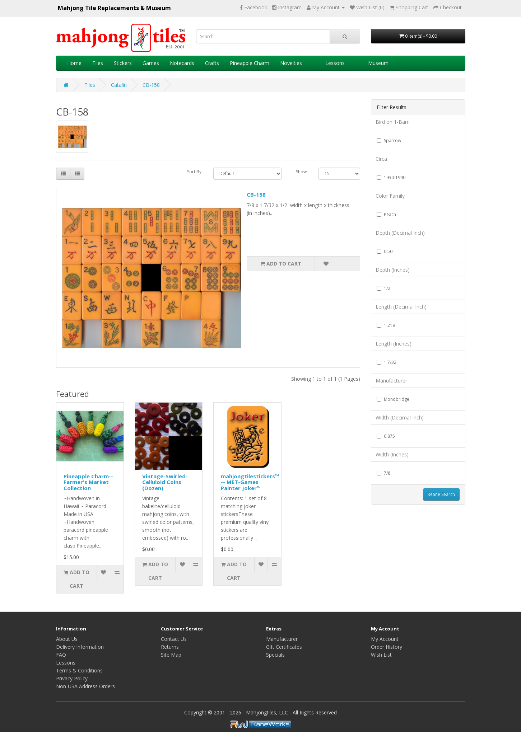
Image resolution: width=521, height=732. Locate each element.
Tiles (97, 63)
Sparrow (389, 140)
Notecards (182, 63)
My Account (385, 638)
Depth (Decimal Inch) (400, 232)
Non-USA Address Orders (85, 686)
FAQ (61, 654)
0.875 (386, 436)
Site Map (171, 654)
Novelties (291, 63)
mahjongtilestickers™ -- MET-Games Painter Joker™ (250, 482)
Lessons (335, 63)
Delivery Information (80, 646)
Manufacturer (391, 380)
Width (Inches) (392, 454)
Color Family (390, 195)
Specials (275, 654)
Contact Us (174, 638)
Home (74, 63)
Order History (386, 646)
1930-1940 (391, 177)
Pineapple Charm (249, 63)
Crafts (212, 63)
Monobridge (393, 399)
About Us (67, 638)
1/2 (383, 288)
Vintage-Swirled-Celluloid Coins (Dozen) (165, 482)
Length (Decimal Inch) (401, 306)
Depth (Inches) (393, 269)
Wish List (381, 654)
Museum (378, 63)
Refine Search (441, 494)
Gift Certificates (284, 646)
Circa (381, 158)
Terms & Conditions (79, 670)
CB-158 (151, 84)
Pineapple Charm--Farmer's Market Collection (88, 482)
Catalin (119, 84)
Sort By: (195, 172)
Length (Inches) (393, 343)
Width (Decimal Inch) (400, 417)
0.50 (384, 251)
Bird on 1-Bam (393, 121)
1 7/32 (386, 362)
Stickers (123, 63)
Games (151, 63)
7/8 (383, 473)
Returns (170, 646)
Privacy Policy (72, 678)
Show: (302, 172)
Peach (386, 214)
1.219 (386, 325)
